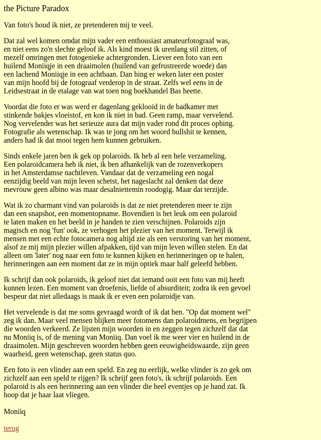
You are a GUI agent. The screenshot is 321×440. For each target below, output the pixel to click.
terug (11, 428)
